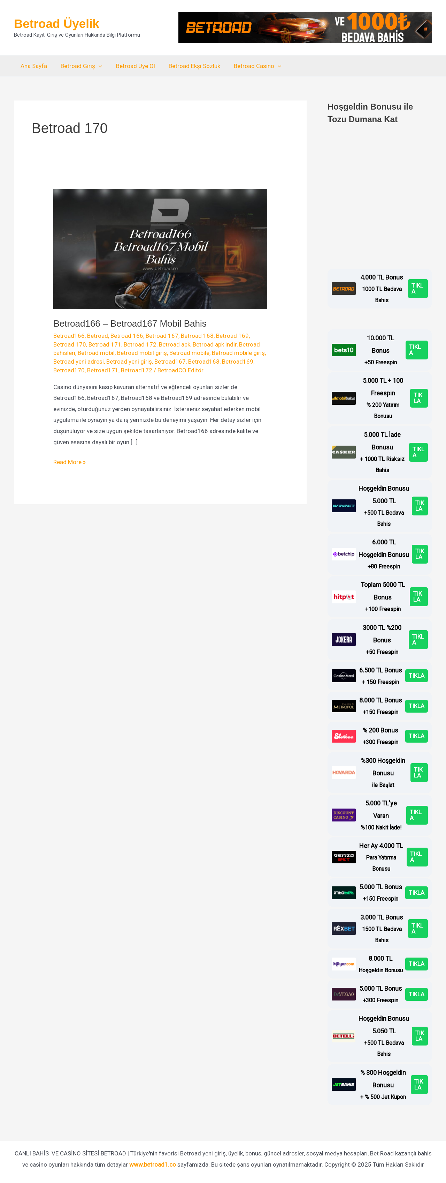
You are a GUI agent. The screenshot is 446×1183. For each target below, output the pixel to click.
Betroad (97, 335)
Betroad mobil (96, 352)
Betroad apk (174, 344)
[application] (96, 65)
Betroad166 (69, 335)
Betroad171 (102, 370)
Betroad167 (170, 361)
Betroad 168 (197, 335)
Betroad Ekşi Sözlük (188, 65)
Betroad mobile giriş (238, 352)
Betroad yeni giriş (129, 361)
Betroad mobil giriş (142, 352)
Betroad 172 (140, 344)
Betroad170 (69, 370)
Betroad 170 (69, 344)
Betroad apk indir (215, 344)
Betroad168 (204, 361)
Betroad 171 (105, 344)
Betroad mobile (189, 352)
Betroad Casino (249, 65)
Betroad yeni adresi (78, 361)
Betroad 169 (232, 335)
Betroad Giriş (79, 65)
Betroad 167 (162, 335)
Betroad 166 (126, 335)
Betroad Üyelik (56, 23)
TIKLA (417, 288)
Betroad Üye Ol (131, 65)
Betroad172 (136, 370)
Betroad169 (237, 361)
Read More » (69, 462)
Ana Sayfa (33, 65)
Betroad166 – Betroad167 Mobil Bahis (129, 323)
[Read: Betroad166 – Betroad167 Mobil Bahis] (160, 248)
